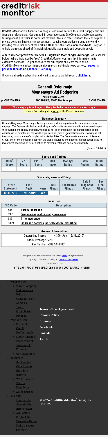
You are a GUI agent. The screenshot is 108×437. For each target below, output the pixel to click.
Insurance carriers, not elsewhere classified (49, 223)
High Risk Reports (22, 373)
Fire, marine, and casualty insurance (43, 214)
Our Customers (25, 354)
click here (84, 75)
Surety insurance (31, 210)
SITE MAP (19, 267)
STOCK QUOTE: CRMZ (67, 267)
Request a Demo (26, 422)
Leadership (23, 401)
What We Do (18, 282)
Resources (16, 358)
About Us (15, 396)
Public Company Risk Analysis (26, 288)
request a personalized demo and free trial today (50, 67)
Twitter (45, 339)
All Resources (24, 392)
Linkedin (45, 333)
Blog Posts (22, 388)
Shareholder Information (24, 407)
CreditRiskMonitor (63, 400)
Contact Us (23, 417)
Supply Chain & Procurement (26, 339)
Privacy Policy (49, 315)
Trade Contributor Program (23, 312)
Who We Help (19, 320)
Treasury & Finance (23, 348)
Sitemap (45, 321)
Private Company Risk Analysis (25, 299)
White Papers (24, 379)
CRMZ (64, 256)
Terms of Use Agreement (68, 259)
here (56, 111)
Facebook (46, 327)
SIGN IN (85, 267)
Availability (23, 413)
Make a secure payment (25, 428)
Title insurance (30, 218)
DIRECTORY (47, 267)
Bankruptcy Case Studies (24, 365)
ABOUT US (32, 267)
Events (20, 384)
